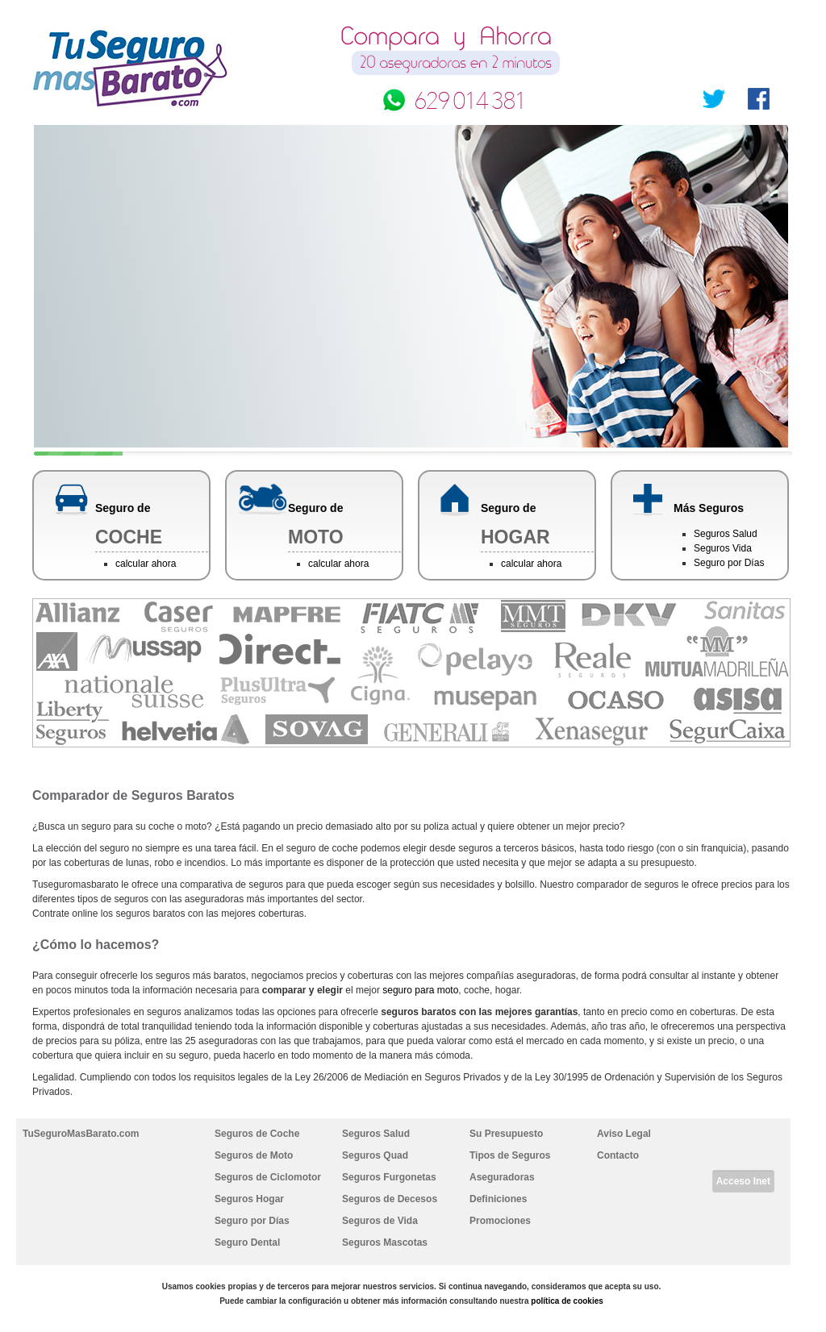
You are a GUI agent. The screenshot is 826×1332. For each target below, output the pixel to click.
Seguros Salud (725, 533)
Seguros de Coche (257, 1133)
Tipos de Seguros (509, 1155)
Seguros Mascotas (385, 1242)
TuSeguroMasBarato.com (81, 1133)
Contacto (618, 1155)
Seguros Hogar (249, 1199)
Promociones (500, 1220)
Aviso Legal (624, 1133)
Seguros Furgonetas (389, 1177)
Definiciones (498, 1199)
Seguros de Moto (254, 1155)
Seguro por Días (729, 562)
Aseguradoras (502, 1177)
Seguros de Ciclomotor (268, 1177)
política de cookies (567, 1301)
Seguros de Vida (380, 1220)
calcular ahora (145, 563)
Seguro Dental (247, 1242)
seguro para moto (420, 990)
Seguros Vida (723, 548)
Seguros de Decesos (389, 1199)
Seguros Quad (375, 1155)
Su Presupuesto (506, 1133)
